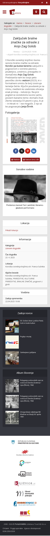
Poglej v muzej (25, 337)
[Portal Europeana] (25, 463)
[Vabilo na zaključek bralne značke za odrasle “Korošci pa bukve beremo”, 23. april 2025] (25, 130)
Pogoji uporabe (16, 529)
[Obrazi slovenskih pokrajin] (25, 494)
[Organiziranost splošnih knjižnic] (25, 453)
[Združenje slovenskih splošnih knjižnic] (25, 484)
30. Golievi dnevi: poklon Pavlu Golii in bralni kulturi (31, 322)
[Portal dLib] (25, 474)
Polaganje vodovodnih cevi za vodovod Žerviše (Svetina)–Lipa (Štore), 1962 (31, 383)
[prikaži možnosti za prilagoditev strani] (42, 2)
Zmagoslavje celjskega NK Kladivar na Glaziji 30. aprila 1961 (30, 415)
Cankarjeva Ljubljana (28, 353)
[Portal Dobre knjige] (25, 504)
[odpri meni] (4, 12)
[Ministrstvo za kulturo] (25, 443)
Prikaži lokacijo (11, 231)
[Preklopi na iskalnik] (44, 12)
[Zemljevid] (36, 12)
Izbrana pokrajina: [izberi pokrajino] (16, 2)
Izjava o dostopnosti (32, 529)
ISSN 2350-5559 (9, 532)
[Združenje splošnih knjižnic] (25, 514)
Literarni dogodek (13, 249)
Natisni (15, 160)
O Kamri (6, 529)
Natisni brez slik (31, 160)
